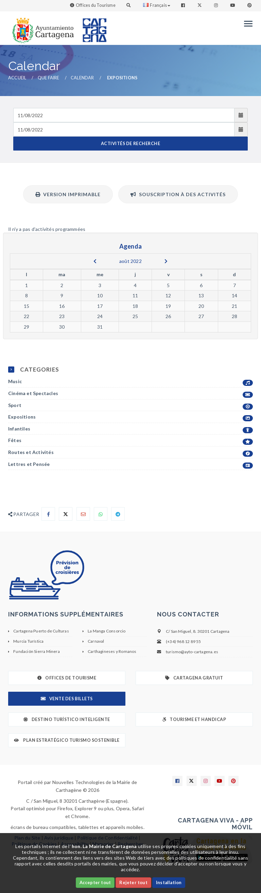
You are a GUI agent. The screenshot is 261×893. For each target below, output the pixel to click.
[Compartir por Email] (83, 514)
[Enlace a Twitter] (200, 5)
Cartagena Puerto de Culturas (41, 630)
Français (156, 5)
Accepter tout (95, 882)
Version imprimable (68, 194)
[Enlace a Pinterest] (250, 5)
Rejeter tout (133, 882)
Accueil (17, 77)
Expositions (130, 417)
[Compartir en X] (65, 514)
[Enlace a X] (192, 781)
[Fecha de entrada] (123, 115)
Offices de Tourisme (66, 677)
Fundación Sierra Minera (36, 651)
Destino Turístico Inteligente (66, 719)
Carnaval (96, 641)
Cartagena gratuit (194, 677)
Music (130, 381)
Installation (168, 882)
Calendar (82, 77)
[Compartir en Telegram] (118, 514)
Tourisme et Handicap (194, 719)
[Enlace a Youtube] (233, 5)
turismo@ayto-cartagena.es (192, 651)
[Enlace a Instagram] (216, 5)
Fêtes (130, 440)
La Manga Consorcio (107, 630)
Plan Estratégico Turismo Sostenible (67, 740)
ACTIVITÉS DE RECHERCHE (130, 143)
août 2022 (130, 261)
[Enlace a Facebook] (183, 5)
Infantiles (130, 429)
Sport (130, 405)
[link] (41, 27)
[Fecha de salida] (123, 129)
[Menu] (246, 23)
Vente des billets (66, 698)
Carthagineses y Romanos (112, 651)
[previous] (95, 261)
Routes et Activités (130, 452)
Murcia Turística (28, 641)
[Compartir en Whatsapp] (100, 514)
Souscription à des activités (178, 194)
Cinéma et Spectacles (130, 393)
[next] (166, 261)
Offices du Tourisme (96, 5)
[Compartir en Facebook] (48, 514)
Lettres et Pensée (130, 464)
